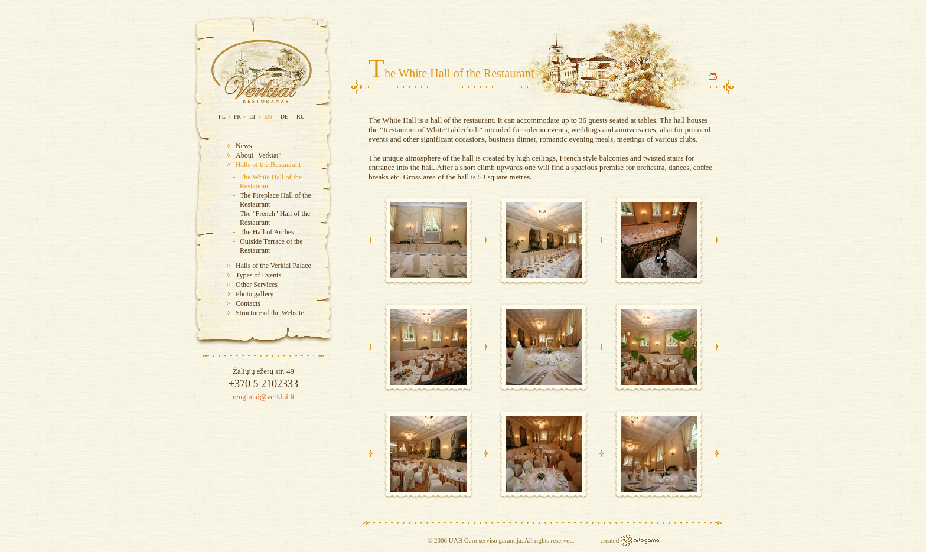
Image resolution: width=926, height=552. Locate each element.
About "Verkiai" (258, 155)
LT (252, 116)
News (244, 146)
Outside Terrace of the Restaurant (271, 245)
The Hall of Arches (267, 232)
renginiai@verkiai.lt (264, 396)
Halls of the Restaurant (268, 165)
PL (222, 116)
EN (268, 116)
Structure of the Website (270, 313)
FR (237, 116)
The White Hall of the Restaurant (271, 181)
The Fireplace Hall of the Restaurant (275, 199)
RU (300, 116)
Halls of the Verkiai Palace (273, 266)
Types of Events (258, 275)
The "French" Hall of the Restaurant (275, 218)
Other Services (257, 284)
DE (284, 116)
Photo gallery (254, 294)
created (611, 540)
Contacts (248, 303)
